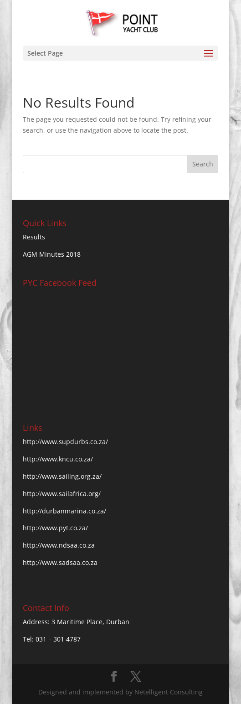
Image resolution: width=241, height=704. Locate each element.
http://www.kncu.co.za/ (58, 459)
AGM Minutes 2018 (52, 254)
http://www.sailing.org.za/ (62, 476)
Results (34, 237)
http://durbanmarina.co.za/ (64, 511)
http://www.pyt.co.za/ (55, 527)
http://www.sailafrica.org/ (62, 493)
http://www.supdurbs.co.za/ (65, 441)
